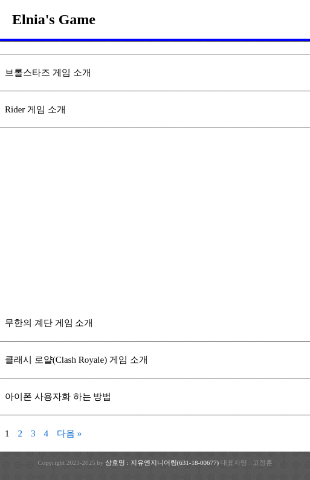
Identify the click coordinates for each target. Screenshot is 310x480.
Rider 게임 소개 (35, 109)
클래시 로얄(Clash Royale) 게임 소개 (76, 360)
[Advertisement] (155, 225)
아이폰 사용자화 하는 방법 (58, 396)
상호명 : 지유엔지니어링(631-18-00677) (163, 462)
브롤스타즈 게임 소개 (48, 72)
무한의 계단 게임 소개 (49, 323)
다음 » (69, 433)
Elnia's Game (53, 19)
